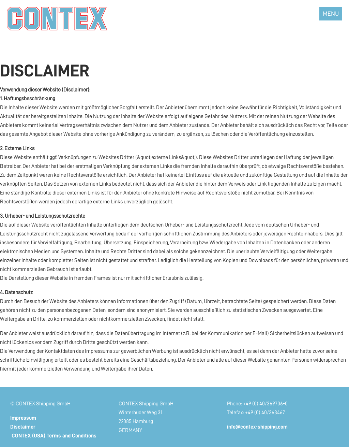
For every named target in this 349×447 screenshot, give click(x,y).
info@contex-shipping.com (257, 427)
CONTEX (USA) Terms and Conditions (53, 435)
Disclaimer (22, 427)
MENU (331, 14)
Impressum (23, 418)
